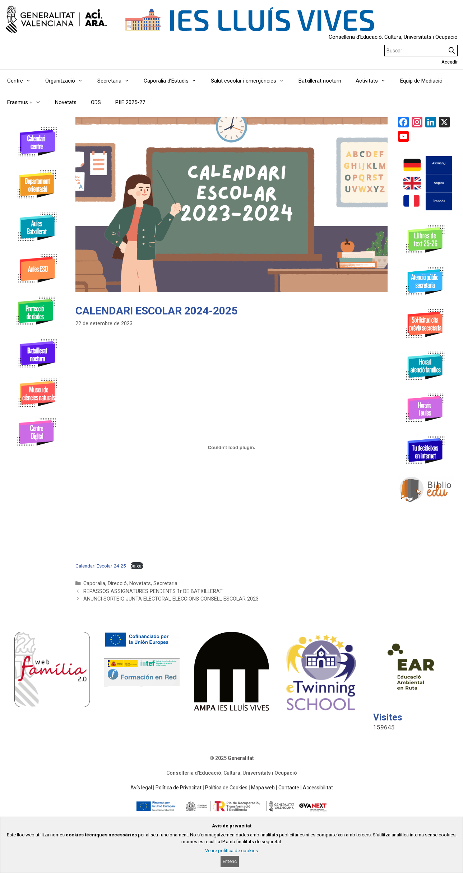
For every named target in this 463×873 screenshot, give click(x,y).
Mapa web (263, 787)
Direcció (117, 583)
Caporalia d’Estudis (174, 81)
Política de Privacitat (179, 787)
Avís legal (141, 787)
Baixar (136, 566)
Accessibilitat (318, 787)
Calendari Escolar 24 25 (100, 566)
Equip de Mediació (421, 81)
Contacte (288, 787)
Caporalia (94, 583)
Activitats (374, 81)
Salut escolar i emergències (251, 81)
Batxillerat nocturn (319, 81)
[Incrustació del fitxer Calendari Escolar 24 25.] (231, 447)
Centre (22, 81)
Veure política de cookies (231, 850)
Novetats (66, 102)
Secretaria (116, 81)
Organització (67, 81)
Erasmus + (27, 102)
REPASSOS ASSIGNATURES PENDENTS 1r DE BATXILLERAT (153, 591)
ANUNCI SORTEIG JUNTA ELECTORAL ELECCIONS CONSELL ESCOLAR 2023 (171, 599)
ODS (96, 102)
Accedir (449, 62)
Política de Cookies (226, 787)
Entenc (230, 861)
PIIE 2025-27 (130, 102)
